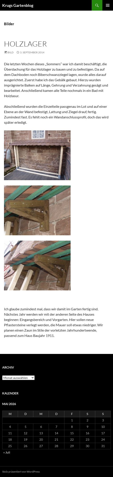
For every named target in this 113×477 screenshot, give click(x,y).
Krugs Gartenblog (17, 5)
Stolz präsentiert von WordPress (21, 471)
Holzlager (25, 43)
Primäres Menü (107, 5)
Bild (11, 52)
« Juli (6, 452)
